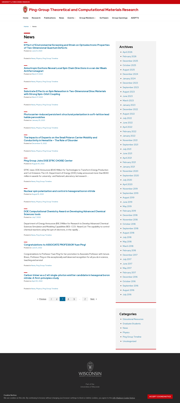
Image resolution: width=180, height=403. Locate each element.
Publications (50, 18)
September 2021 (130, 144)
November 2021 (130, 140)
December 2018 (130, 215)
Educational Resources (133, 319)
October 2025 (129, 65)
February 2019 (129, 210)
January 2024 (129, 78)
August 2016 (128, 290)
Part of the (90, 385)
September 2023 (131, 87)
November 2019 (130, 188)
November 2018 (130, 219)
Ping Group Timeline (50, 58)
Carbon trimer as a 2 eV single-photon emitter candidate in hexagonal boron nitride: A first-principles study (67, 277)
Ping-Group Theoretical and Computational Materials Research (83, 9)
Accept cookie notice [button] (160, 396)
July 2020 (127, 180)
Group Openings (120, 18)
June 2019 (127, 202)
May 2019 (127, 206)
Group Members (87, 18)
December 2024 (130, 74)
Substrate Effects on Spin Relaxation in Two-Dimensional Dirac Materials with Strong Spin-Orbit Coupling (65, 93)
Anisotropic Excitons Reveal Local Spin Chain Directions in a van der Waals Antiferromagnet (65, 69)
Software (104, 18)
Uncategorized (129, 341)
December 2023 (130, 83)
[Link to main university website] (90, 377)
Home (25, 18)
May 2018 (127, 241)
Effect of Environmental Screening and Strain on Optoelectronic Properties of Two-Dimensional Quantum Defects (67, 46)
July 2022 (127, 118)
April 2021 (127, 158)
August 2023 (129, 91)
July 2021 (127, 149)
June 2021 (127, 153)
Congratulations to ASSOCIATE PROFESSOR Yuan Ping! (55, 244)
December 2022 (130, 109)
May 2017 (127, 268)
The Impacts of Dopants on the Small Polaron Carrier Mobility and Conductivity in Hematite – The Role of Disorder (60, 139)
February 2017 (129, 272)
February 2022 (129, 131)
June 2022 (128, 122)
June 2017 (127, 263)
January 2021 (129, 166)
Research (36, 18)
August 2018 (128, 232)
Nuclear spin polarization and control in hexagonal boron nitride (59, 191)
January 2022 (129, 135)
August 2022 (129, 113)
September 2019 (130, 193)
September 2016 (130, 285)
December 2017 (130, 255)
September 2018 (130, 228)
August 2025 (129, 69)
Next (94, 299)
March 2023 (128, 100)
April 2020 (127, 184)
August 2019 (128, 197)
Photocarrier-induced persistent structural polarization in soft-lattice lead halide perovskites (66, 116)
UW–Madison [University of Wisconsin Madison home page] (16, 2)
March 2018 (128, 246)
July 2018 (127, 237)
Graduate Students (132, 323)
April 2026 (127, 52)
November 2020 (130, 171)
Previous (44, 299)
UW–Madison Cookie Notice (123, 398)
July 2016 (127, 294)
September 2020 (131, 175)
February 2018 (129, 250)
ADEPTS (135, 18)
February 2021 (129, 162)
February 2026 (129, 56)
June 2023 (128, 96)
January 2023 (129, 105)
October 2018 (129, 224)
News (61, 18)
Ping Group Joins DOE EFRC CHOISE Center (48, 160)
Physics (39, 58)
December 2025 (130, 61)
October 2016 (129, 281)
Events (72, 18)
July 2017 (127, 259)
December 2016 (130, 277)
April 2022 (127, 127)
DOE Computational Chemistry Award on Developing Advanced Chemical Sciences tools (64, 213)
